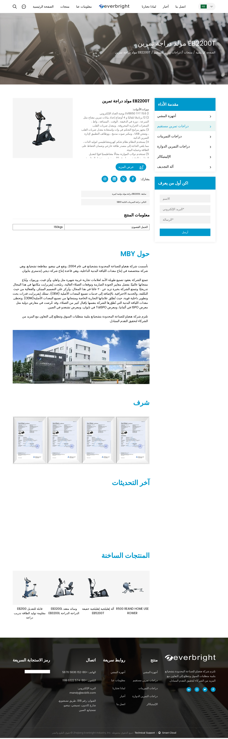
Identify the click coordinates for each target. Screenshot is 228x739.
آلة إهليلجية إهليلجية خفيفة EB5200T (98, 611)
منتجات (64, 6)
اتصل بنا (180, 6)
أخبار (166, 6)
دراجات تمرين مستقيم (165, 52)
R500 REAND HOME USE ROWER (132, 611)
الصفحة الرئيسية (43, 6)
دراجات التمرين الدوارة (173, 146)
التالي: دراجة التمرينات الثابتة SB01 (131, 202)
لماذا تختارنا (149, 6)
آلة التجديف (165, 166)
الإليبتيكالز (164, 156)
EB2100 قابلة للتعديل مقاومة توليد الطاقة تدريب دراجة (29, 613)
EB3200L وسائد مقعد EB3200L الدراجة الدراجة (64, 611)
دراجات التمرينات (169, 136)
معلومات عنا (84, 6)
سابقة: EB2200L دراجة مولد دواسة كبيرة (129, 194)
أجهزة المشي (166, 116)
